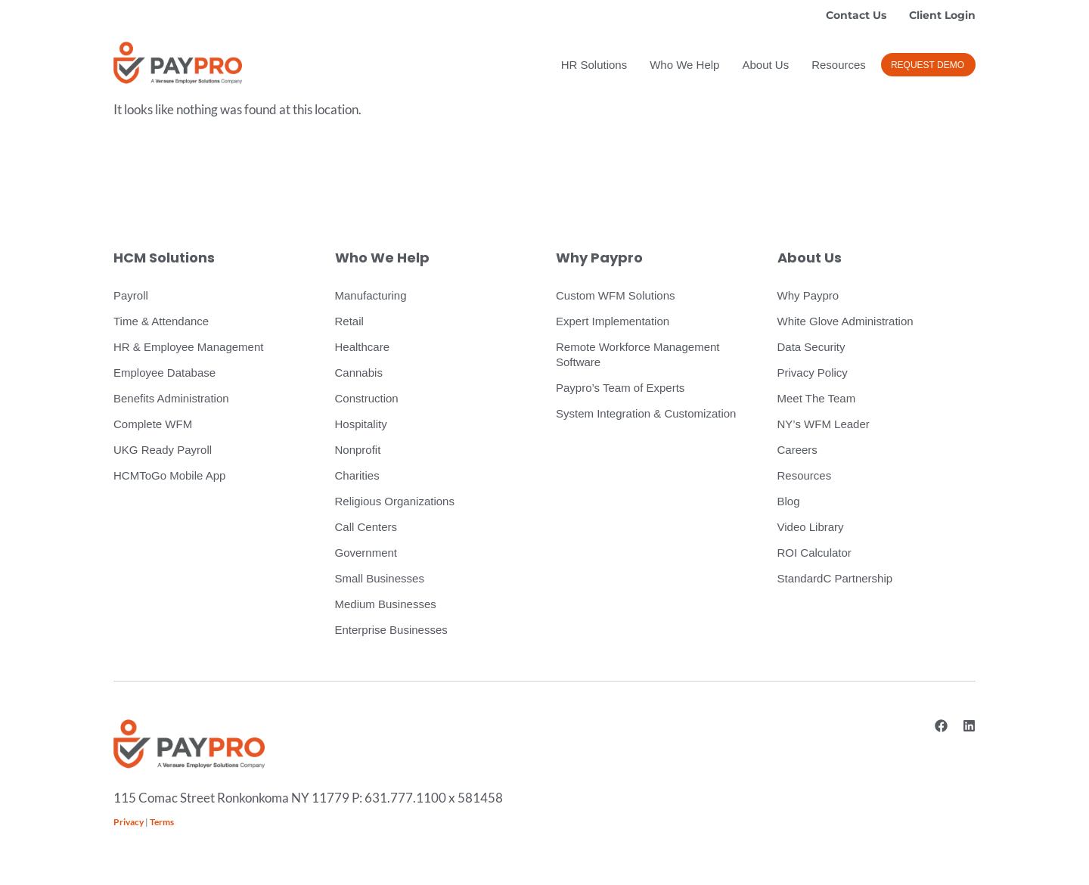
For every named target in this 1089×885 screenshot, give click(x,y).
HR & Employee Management (188, 346)
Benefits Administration (171, 398)
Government (366, 552)
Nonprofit (358, 449)
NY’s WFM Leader (823, 424)
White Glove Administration (845, 321)
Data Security (811, 346)
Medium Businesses (385, 604)
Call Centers (366, 526)
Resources (838, 64)
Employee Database (164, 372)
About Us (765, 64)
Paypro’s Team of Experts (620, 387)
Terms (162, 822)
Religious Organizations (395, 501)
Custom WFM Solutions (615, 295)
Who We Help (684, 64)
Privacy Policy (812, 372)
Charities (357, 475)
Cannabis (359, 372)
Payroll (130, 295)
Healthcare (362, 346)
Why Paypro (808, 295)
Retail (349, 321)
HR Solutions (594, 64)
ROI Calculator (814, 552)
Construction (367, 398)
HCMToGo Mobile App (169, 475)
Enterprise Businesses (391, 629)
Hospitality (361, 424)
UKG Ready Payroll (162, 449)
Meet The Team (816, 398)
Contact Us (856, 15)
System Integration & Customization (646, 413)
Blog (788, 501)
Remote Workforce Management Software (637, 354)
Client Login (942, 15)
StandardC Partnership (835, 578)
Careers (797, 449)
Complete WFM (152, 424)
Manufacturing (371, 295)
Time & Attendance (161, 321)
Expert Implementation (612, 321)
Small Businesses (379, 578)
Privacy (128, 822)
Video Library (810, 526)
